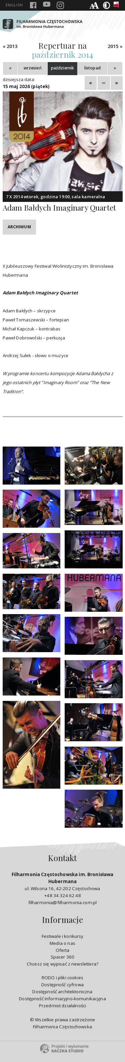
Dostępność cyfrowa (62, 985)
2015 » (115, 46)
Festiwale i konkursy (63, 936)
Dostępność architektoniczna (62, 992)
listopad (92, 68)
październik (62, 68)
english (14, 5)
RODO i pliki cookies (62, 978)
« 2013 (10, 46)
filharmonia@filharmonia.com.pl (62, 902)
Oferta (63, 950)
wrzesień (33, 68)
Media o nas (62, 943)
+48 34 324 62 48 (62, 895)
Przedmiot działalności (62, 1006)
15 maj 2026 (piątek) (26, 86)
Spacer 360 (63, 957)
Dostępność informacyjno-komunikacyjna (62, 999)
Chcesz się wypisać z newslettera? (62, 964)
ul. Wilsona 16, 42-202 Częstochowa (63, 881)
